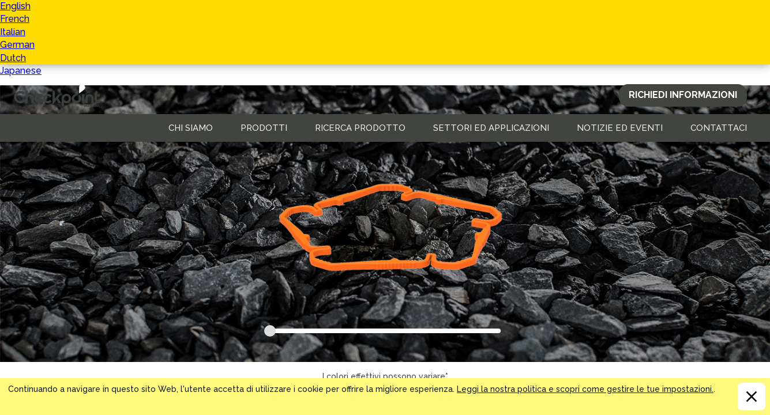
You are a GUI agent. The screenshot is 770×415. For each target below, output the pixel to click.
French (14, 18)
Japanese (21, 70)
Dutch (13, 57)
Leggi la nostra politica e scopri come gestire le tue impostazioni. (585, 389)
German (17, 44)
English (15, 6)
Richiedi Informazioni (683, 94)
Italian (12, 32)
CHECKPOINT (60, 95)
